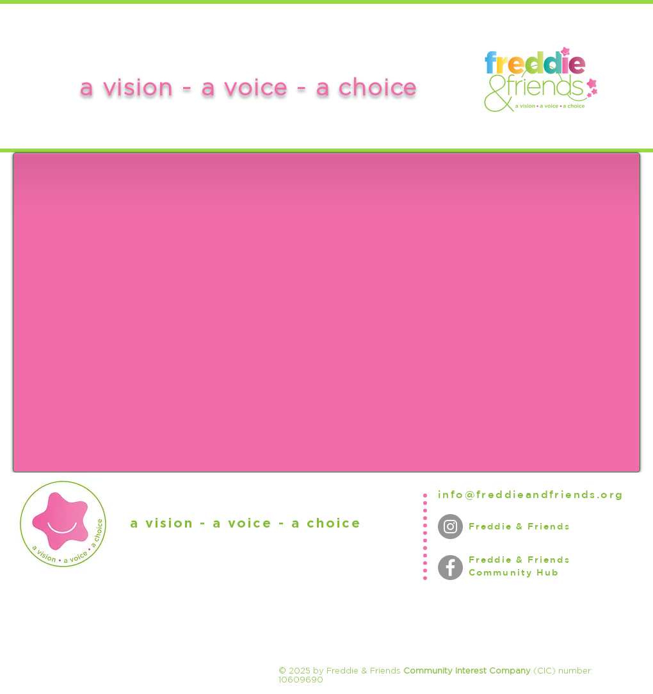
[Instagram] (450, 526)
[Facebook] (450, 567)
